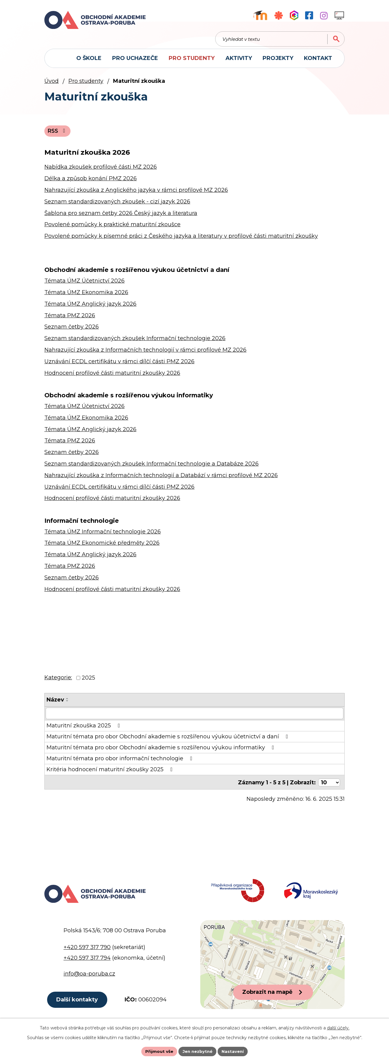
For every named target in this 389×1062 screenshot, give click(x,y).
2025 (88, 680)
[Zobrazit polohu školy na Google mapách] (272, 969)
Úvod (51, 83)
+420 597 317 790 (87, 952)
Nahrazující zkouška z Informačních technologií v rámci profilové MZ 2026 (145, 353)
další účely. (338, 1027)
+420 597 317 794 (87, 962)
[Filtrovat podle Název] (194, 716)
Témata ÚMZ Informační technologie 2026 (102, 534)
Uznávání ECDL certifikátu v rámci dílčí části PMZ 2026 (119, 364)
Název (55, 702)
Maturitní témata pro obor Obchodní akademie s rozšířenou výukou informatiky (161, 750)
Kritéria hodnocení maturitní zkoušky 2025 (110, 772)
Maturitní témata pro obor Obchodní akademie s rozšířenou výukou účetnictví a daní (168, 739)
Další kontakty (78, 1005)
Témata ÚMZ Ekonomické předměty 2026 (102, 546)
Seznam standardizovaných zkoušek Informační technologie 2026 (134, 341)
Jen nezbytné (197, 1051)
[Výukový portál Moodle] (260, 15)
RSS (58, 133)
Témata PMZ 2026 (69, 318)
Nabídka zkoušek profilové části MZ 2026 (100, 170)
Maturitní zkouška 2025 (84, 728)
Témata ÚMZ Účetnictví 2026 (84, 283)
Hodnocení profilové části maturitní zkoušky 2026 (112, 375)
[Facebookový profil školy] (309, 15)
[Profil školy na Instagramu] (324, 15)
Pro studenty (85, 83)
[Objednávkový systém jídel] (278, 15)
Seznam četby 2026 (71, 329)
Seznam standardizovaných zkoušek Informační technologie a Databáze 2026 (151, 466)
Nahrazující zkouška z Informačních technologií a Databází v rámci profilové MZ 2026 (161, 478)
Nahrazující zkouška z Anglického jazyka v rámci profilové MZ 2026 (136, 192)
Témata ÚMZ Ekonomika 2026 (86, 295)
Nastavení (234, 1051)
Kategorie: (58, 680)
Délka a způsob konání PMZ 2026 (90, 181)
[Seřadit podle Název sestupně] (67, 704)
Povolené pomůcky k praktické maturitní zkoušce (112, 227)
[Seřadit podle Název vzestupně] (67, 701)
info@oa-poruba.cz (89, 978)
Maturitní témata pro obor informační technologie (120, 761)
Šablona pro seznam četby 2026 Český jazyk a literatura (120, 216)
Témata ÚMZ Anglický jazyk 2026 (90, 306)
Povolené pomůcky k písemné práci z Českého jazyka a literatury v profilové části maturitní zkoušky (181, 239)
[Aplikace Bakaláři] (294, 15)
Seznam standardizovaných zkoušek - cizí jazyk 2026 (117, 204)
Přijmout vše (157, 1051)
